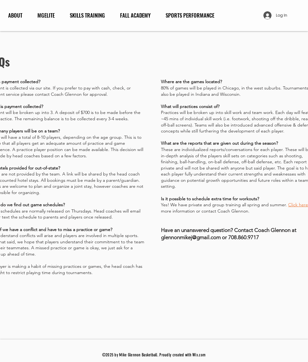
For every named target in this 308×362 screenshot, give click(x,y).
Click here (298, 205)
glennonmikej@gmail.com (191, 237)
